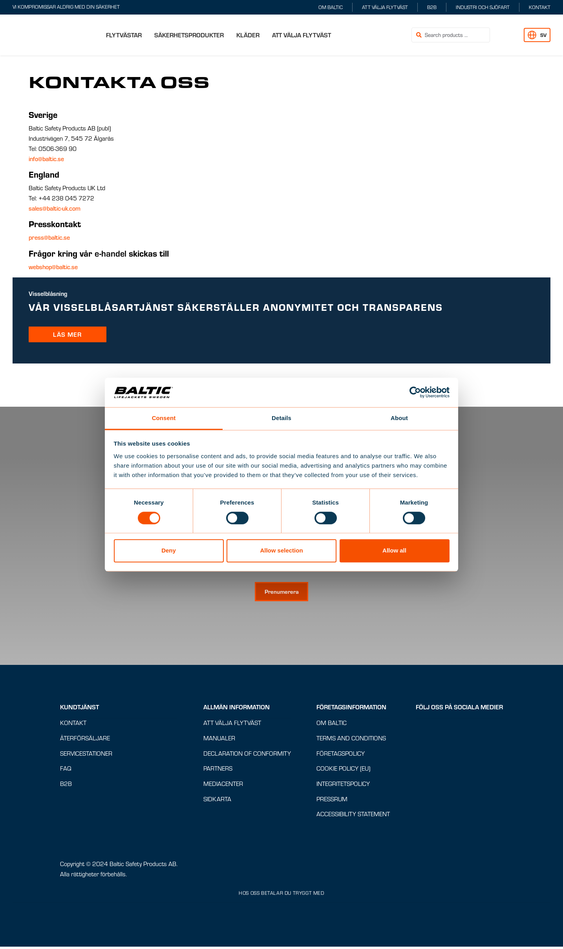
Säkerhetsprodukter (189, 35)
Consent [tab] (164, 418)
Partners (217, 770)
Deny (168, 550)
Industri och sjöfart (483, 7)
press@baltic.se (49, 237)
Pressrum (331, 801)
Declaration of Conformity (247, 755)
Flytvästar (124, 35)
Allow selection (281, 550)
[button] (506, 35)
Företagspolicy (340, 755)
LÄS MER (67, 334)
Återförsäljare (85, 740)
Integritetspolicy (343, 786)
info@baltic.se (46, 159)
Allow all (394, 550)
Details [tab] (281, 418)
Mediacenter (223, 786)
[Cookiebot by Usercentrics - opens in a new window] (415, 392)
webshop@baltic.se (53, 267)
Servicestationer (86, 755)
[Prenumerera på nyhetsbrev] (281, 593)
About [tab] (399, 418)
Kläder (248, 35)
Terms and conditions (351, 740)
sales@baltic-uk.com (54, 208)
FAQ (65, 770)
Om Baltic (330, 7)
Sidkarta (217, 801)
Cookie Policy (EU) (343, 770)
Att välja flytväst (385, 7)
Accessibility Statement (353, 816)
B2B (432, 7)
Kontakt (539, 7)
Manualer (219, 740)
